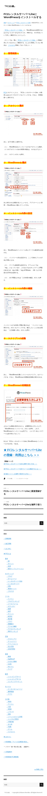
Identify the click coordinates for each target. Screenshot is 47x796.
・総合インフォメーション (15, 569)
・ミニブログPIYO (12, 719)
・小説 (8, 706)
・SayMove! (10, 659)
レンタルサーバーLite (22, 478)
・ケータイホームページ (14, 689)
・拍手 (8, 611)
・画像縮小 (10, 624)
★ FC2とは (7, 553)
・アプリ (9, 694)
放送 (6, 654)
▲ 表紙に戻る (38, 769)
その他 (7, 699)
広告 (6, 636)
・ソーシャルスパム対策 (14, 717)
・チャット (10, 614)
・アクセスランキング (13, 629)
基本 (6, 558)
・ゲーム (9, 729)
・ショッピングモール (13, 679)
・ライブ (9, 669)
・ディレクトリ (11, 641)
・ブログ (9, 576)
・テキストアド (11, 639)
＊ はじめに (7, 548)
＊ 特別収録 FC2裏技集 (11, 757)
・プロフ (9, 621)
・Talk (8, 727)
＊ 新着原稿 (7, 538)
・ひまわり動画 (11, 661)
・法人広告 (10, 646)
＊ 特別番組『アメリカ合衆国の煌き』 (16, 742)
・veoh (8, 664)
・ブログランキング (12, 601)
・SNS (8, 714)
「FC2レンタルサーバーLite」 (14, 30)
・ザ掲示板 (10, 722)
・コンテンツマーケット (14, 681)
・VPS (8, 586)
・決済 (8, 566)
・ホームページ (11, 579)
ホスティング (11, 22)
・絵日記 (9, 616)
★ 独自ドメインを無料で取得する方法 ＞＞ (18, 474)
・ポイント (10, 564)
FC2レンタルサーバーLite (23, 22)
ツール (7, 596)
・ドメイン (10, 599)
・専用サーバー (11, 589)
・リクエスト (10, 732)
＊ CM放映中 (8, 752)
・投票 (8, 609)
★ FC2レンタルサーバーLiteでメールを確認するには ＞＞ (23, 469)
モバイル (8, 686)
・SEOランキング (12, 631)
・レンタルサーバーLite (14, 581)
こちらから (11, 45)
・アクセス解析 (11, 626)
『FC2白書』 (10, 6)
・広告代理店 (10, 649)
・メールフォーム (12, 604)
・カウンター (10, 606)
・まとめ (9, 724)
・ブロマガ (10, 591)
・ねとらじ (10, 666)
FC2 (5, 92)
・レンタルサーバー (12, 584)
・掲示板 (9, 619)
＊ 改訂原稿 (7, 543)
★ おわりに (7, 737)
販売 (6, 674)
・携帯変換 (10, 691)
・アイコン (10, 704)
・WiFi (8, 701)
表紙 (5, 22)
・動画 (8, 656)
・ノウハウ (10, 712)
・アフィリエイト (12, 644)
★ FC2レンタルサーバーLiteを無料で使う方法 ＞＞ (20, 464)
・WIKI (9, 709)
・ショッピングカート (13, 676)
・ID (8, 561)
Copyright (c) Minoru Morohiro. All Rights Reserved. (27, 792)
